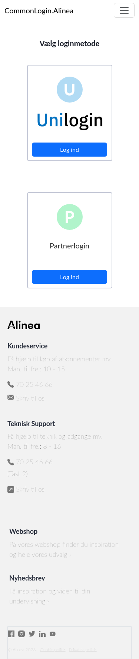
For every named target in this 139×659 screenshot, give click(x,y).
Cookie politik (53, 649)
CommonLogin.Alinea (38, 10)
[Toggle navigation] (124, 10)
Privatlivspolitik (82, 649)
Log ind (69, 149)
